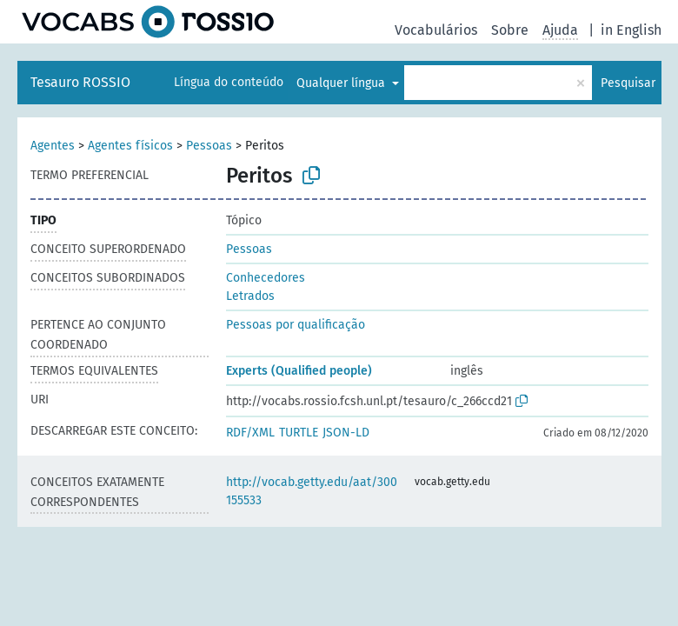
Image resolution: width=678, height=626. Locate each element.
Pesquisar (628, 83)
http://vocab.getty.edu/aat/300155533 (311, 491)
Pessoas (209, 145)
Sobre (509, 30)
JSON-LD (345, 432)
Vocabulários (436, 30)
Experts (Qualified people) (299, 370)
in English (631, 30)
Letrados (250, 296)
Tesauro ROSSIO (80, 82)
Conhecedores (265, 277)
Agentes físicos (130, 145)
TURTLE (298, 432)
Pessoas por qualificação (295, 324)
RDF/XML (250, 432)
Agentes (52, 145)
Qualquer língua (342, 83)
